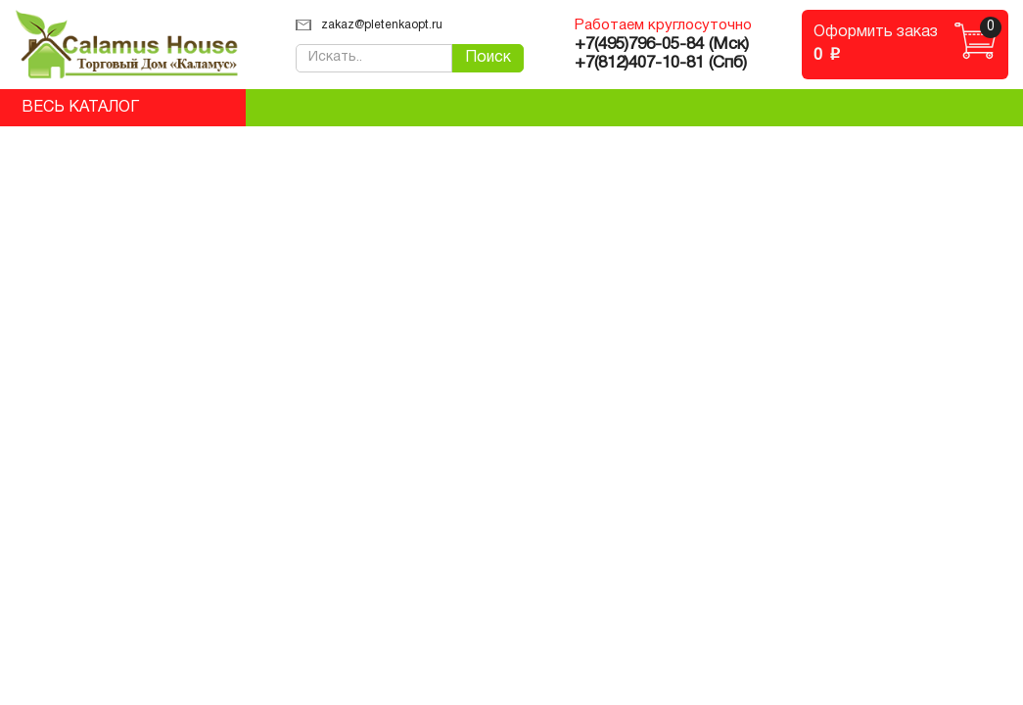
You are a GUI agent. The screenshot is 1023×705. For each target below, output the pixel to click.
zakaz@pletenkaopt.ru (369, 25)
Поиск (488, 58)
